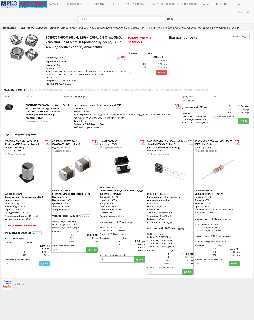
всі (188, 100)
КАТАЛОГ (55, 4)
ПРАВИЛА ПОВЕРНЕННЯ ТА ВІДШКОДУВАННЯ (172, 4)
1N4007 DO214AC (108, 141)
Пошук (170, 19)
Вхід (247, 4)
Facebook (205, 4)
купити (161, 72)
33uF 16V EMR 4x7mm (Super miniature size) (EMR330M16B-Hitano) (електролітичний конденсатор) (167, 144)
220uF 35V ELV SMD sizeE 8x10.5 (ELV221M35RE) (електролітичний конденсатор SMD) (22, 144)
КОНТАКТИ (220, 4)
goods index (18, 284)
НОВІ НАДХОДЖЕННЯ (77, 4)
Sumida (66, 105)
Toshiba (114, 187)
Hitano (19, 194)
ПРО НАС (114, 4)
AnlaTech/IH (62, 61)
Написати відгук (239, 36)
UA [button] (239, 12)
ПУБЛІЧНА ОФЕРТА (134, 4)
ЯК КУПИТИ (99, 4)
